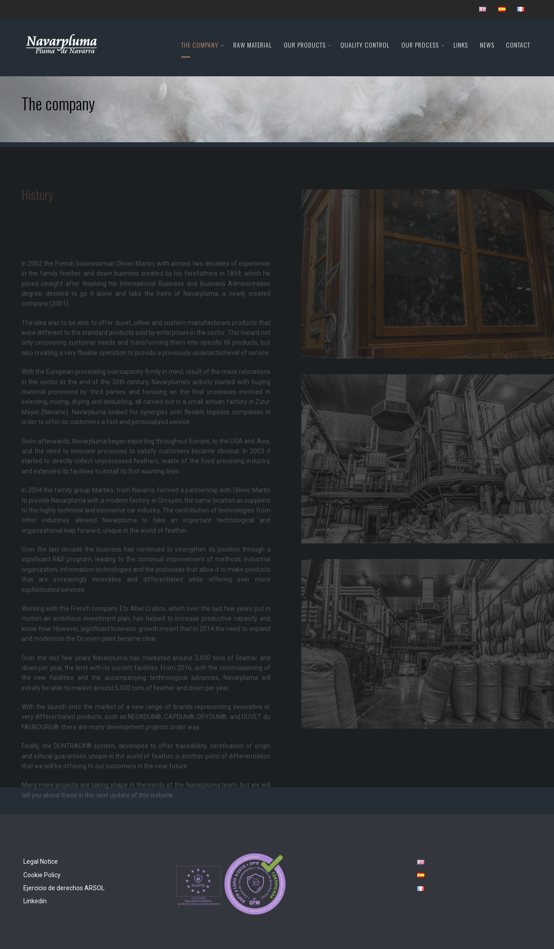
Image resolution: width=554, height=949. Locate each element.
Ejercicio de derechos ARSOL (64, 888)
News (487, 44)
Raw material (252, 44)
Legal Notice (40, 861)
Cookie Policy (42, 875)
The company (199, 44)
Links (461, 44)
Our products (305, 44)
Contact (518, 44)
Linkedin (35, 901)
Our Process (420, 44)
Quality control (364, 44)
